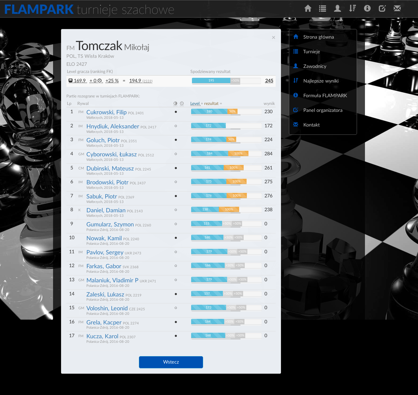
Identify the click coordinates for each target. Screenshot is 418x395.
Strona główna (313, 37)
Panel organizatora (318, 110)
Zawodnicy (309, 66)
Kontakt (306, 125)
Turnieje (306, 51)
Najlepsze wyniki (316, 81)
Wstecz (171, 362)
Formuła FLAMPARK (320, 95)
